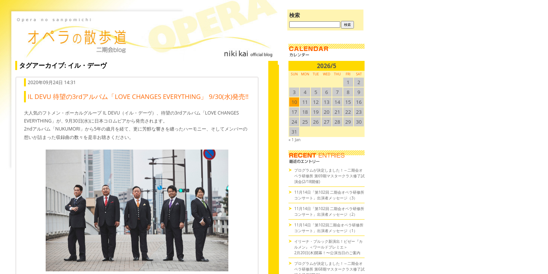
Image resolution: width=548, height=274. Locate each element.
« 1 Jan (294, 139)
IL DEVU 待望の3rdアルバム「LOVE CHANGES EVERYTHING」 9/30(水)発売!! (138, 96)
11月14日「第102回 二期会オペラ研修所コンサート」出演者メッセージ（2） (329, 211)
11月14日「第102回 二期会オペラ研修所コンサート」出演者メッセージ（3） (329, 195)
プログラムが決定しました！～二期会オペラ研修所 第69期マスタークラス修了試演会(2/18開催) (329, 175)
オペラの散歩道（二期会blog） (144, 36)
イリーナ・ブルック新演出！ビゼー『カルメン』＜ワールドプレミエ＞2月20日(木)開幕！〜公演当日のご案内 (328, 247)
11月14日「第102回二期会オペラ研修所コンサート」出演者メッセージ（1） (328, 227)
